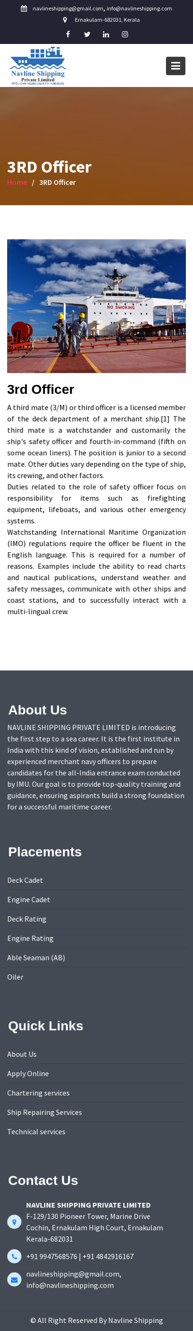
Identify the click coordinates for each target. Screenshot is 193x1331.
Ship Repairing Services (45, 1112)
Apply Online (28, 1073)
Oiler (16, 976)
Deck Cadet (26, 880)
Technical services (37, 1131)
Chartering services (39, 1092)
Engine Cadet (29, 900)
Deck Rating (27, 918)
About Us (22, 1054)
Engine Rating (31, 938)
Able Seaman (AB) (36, 957)
